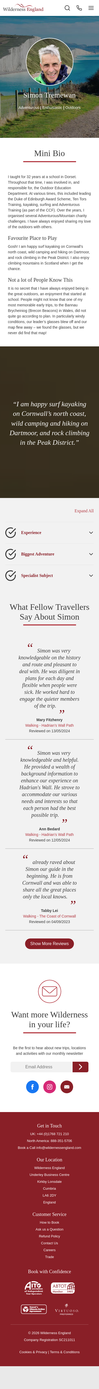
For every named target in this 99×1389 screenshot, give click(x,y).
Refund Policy (49, 1236)
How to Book (49, 1222)
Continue (80, 1067)
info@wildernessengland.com (58, 1148)
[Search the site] (67, 8)
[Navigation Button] (91, 8)
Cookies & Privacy (33, 1352)
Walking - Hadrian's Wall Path (49, 725)
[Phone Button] (79, 8)
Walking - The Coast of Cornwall (49, 916)
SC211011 (67, 1340)
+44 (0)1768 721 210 (53, 1134)
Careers (49, 1250)
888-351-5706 (61, 1141)
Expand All (84, 511)
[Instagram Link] (49, 1086)
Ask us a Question (50, 1229)
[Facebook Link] (32, 1086)
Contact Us (49, 1243)
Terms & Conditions (65, 1352)
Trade (49, 1257)
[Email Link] (66, 1086)
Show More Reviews (49, 943)
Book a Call (26, 1148)
